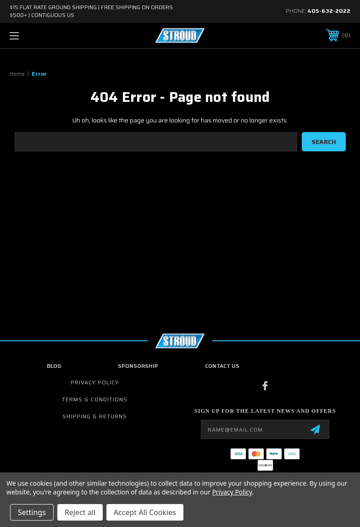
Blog (54, 365)
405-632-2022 (328, 10)
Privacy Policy (95, 382)
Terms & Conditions (94, 399)
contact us (222, 365)
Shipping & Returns (94, 416)
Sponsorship (138, 365)
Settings (32, 512)
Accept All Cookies (145, 512)
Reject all (80, 512)
